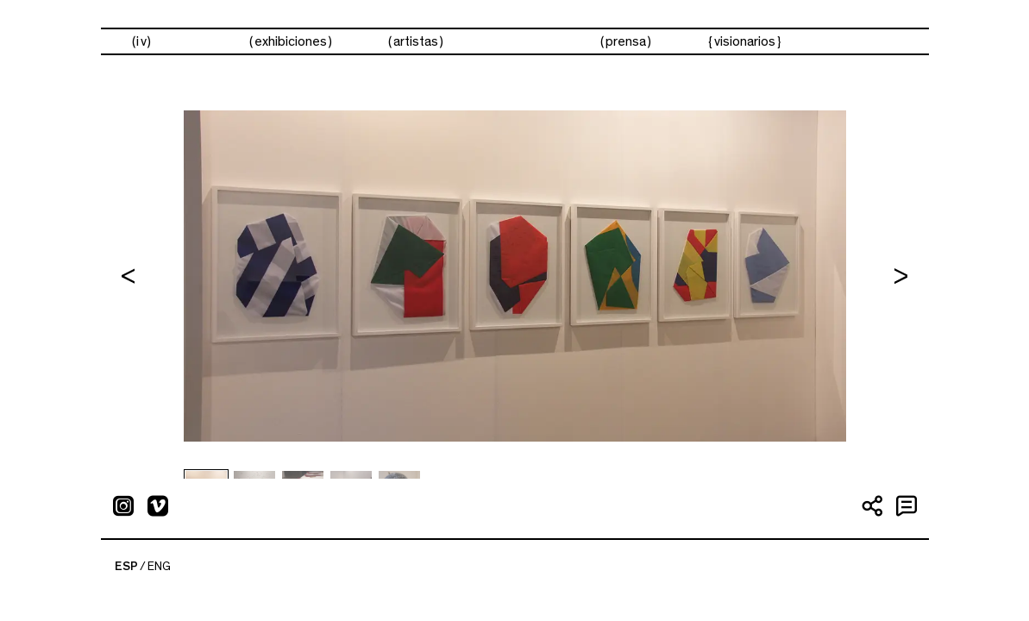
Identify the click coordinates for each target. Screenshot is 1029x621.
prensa (625, 41)
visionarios (744, 41)
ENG (159, 567)
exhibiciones (290, 41)
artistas (415, 41)
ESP (126, 567)
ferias (522, 41)
